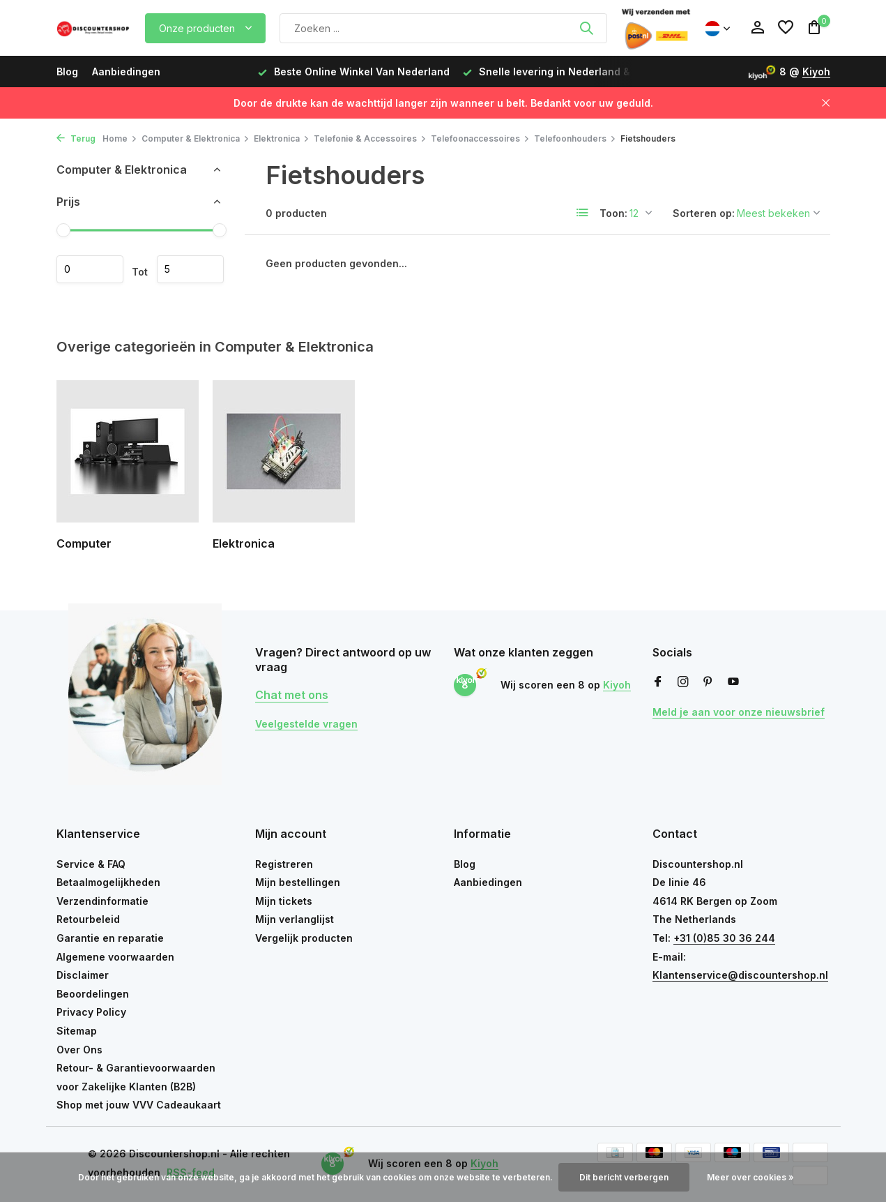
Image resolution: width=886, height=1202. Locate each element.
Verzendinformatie (102, 901)
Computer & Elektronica (196, 138)
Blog (67, 71)
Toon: (613, 213)
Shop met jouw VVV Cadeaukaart (138, 1105)
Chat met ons (291, 695)
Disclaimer (82, 975)
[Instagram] (683, 682)
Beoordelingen (92, 994)
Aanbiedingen (126, 71)
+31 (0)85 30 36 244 (724, 938)
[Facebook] (658, 682)
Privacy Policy (91, 1012)
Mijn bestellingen (297, 882)
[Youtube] (733, 682)
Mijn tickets (283, 901)
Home (119, 138)
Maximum (190, 269)
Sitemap (76, 1031)
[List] (582, 212)
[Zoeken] (443, 28)
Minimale (89, 269)
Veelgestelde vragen (306, 724)
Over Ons (79, 1049)
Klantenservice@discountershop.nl (740, 975)
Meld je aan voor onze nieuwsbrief (738, 712)
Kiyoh (816, 71)
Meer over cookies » (750, 1177)
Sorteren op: (704, 213)
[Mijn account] (757, 28)
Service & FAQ (90, 864)
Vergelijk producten (304, 938)
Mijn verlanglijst (294, 919)
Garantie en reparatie (110, 938)
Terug (76, 138)
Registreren (284, 864)
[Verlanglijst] (785, 28)
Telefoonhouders (575, 138)
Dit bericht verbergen (624, 1177)
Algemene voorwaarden (115, 957)
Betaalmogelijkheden (108, 882)
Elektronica (282, 138)
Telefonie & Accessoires (370, 138)
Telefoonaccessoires (480, 138)
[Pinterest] (708, 682)
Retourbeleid (88, 919)
